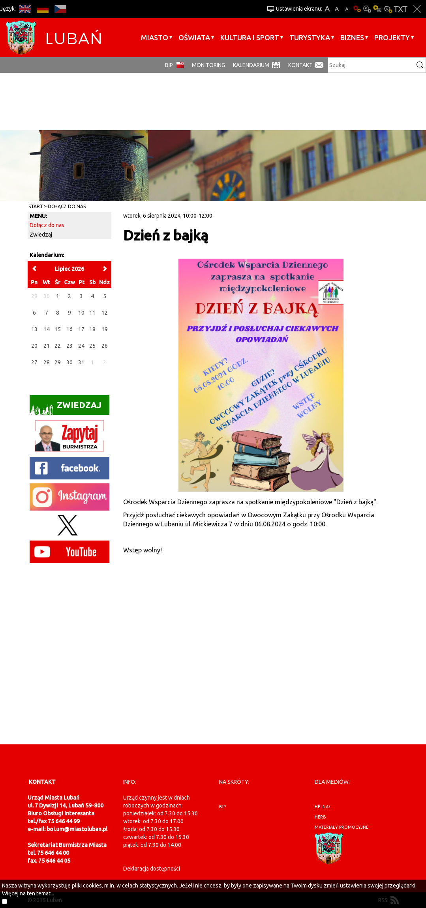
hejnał (323, 806)
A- (347, 9)
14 (46, 329)
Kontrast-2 (388, 9)
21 (46, 346)
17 (81, 329)
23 (69, 346)
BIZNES (352, 37)
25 (92, 346)
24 (81, 346)
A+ (327, 9)
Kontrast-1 (377, 9)
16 (69, 329)
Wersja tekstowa (400, 9)
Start (35, 206)
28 (46, 362)
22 (57, 346)
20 (34, 346)
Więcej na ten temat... (28, 893)
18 (92, 329)
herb (320, 817)
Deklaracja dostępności (151, 868)
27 (34, 362)
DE (42, 9)
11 (92, 313)
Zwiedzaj (41, 234)
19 (104, 329)
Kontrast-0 (367, 9)
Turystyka (309, 37)
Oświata (194, 37)
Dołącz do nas (67, 206)
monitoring (208, 65)
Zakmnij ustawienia (417, 9)
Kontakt (300, 65)
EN (25, 9)
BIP (169, 65)
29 (57, 362)
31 (81, 362)
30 (69, 362)
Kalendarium (251, 65)
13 (34, 329)
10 (81, 313)
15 (57, 329)
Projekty (392, 37)
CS (60, 9)
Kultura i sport (249, 37)
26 (104, 346)
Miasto (154, 37)
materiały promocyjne (341, 827)
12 (104, 313)
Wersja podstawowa (357, 9)
